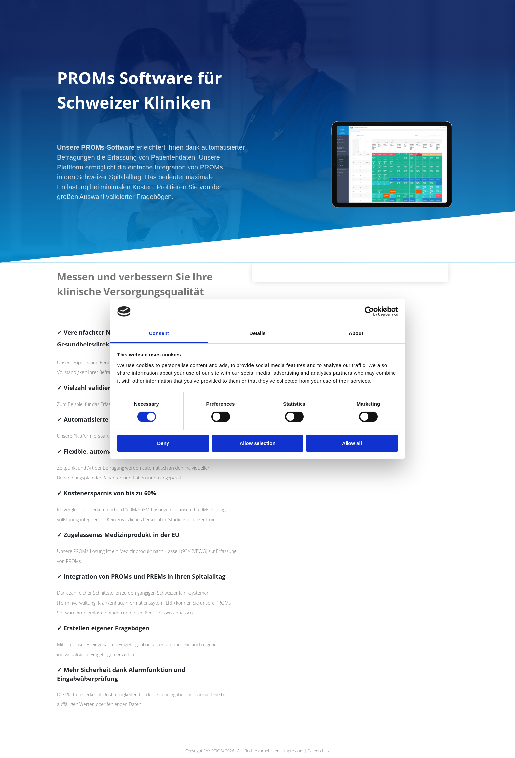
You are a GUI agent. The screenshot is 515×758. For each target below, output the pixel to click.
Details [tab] (257, 333)
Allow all (352, 443)
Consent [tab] (159, 333)
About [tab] (356, 333)
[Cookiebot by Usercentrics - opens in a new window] (369, 311)
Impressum (293, 751)
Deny (163, 443)
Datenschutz (318, 751)
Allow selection (257, 443)
